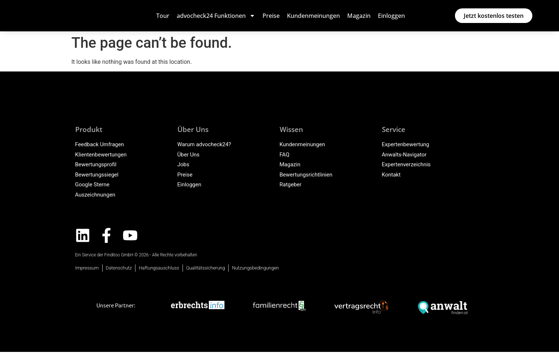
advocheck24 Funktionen (216, 15)
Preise (271, 16)
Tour (162, 16)
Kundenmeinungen (313, 16)
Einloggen (391, 16)
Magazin (359, 16)
